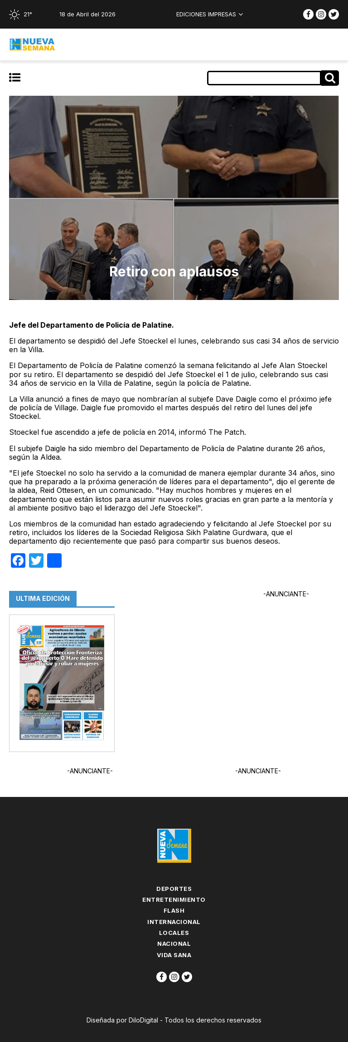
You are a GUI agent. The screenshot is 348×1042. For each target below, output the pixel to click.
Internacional (174, 921)
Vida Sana (174, 954)
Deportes (174, 888)
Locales (174, 932)
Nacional (174, 943)
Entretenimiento (174, 899)
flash (174, 910)
